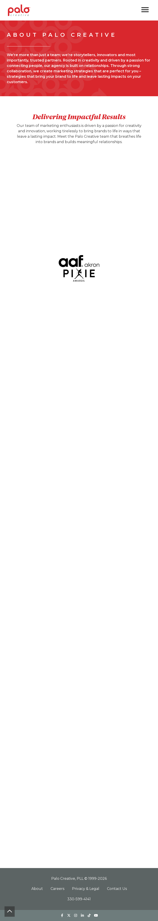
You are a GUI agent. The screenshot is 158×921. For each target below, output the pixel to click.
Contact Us (117, 889)
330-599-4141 (79, 899)
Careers (58, 889)
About (37, 889)
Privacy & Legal (86, 889)
